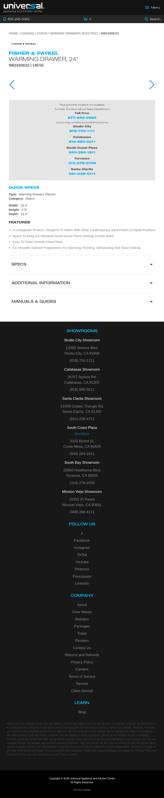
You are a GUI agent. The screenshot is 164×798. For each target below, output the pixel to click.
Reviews (82, 641)
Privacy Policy (82, 662)
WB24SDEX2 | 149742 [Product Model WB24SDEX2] (26, 65)
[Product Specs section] (82, 265)
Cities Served (82, 691)
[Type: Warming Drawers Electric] (82, 194)
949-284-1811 (82, 152)
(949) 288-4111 (82, 512)
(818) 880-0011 (82, 390)
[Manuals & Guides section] (82, 302)
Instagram (82, 548)
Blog (82, 712)
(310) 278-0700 (82, 483)
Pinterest (82, 569)
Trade (82, 634)
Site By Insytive (82, 789)
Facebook (82, 540)
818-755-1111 (82, 131)
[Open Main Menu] (152, 7)
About (82, 605)
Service (82, 684)
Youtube (82, 562)
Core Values (82, 612)
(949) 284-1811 (82, 454)
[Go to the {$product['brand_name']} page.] (24, 43)
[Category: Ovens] (82, 198)
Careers (82, 669)
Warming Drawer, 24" (44, 59)
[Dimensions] (82, 210)
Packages (82, 626)
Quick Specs (24, 187)
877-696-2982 (82, 118)
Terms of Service (82, 677)
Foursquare (82, 576)
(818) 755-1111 (82, 360)
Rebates (82, 619)
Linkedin (82, 583)
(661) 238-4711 (82, 419)
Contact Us (82, 648)
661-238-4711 (82, 174)
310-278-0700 (82, 163)
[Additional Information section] (82, 283)
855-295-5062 (40, 739)
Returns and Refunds (82, 655)
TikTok (82, 555)
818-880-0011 (82, 142)
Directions (82, 433)
